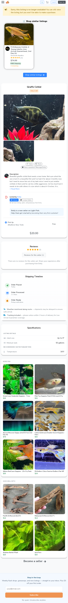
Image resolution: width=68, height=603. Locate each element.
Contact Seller (26, 200)
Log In (54, 2)
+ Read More (15, 189)
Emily (19, 197)
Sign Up (62, 2)
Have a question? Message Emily (34, 167)
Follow (14, 200)
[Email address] (34, 589)
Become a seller (32, 561)
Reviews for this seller (34, 255)
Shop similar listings (35, 75)
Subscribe (34, 595)
